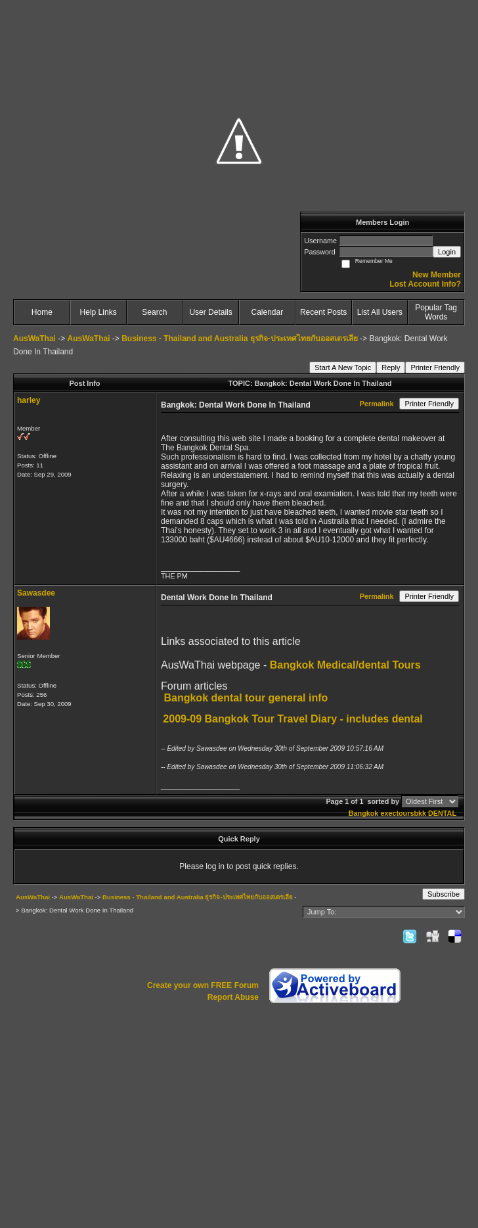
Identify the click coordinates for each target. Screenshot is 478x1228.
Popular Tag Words (436, 312)
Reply (390, 367)
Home (42, 312)
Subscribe (443, 894)
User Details (210, 312)
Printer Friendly (435, 367)
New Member (436, 274)
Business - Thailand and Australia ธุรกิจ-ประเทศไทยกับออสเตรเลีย (239, 338)
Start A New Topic (343, 367)
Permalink (377, 404)
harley (28, 400)
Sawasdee (36, 593)
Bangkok (364, 813)
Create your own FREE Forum (203, 985)
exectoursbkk (403, 813)
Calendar (267, 312)
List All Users (379, 312)
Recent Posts (323, 312)
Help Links (98, 312)
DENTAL (442, 813)
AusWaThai (34, 338)
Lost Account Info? (425, 284)
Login (447, 252)
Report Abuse (233, 997)
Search (154, 312)
